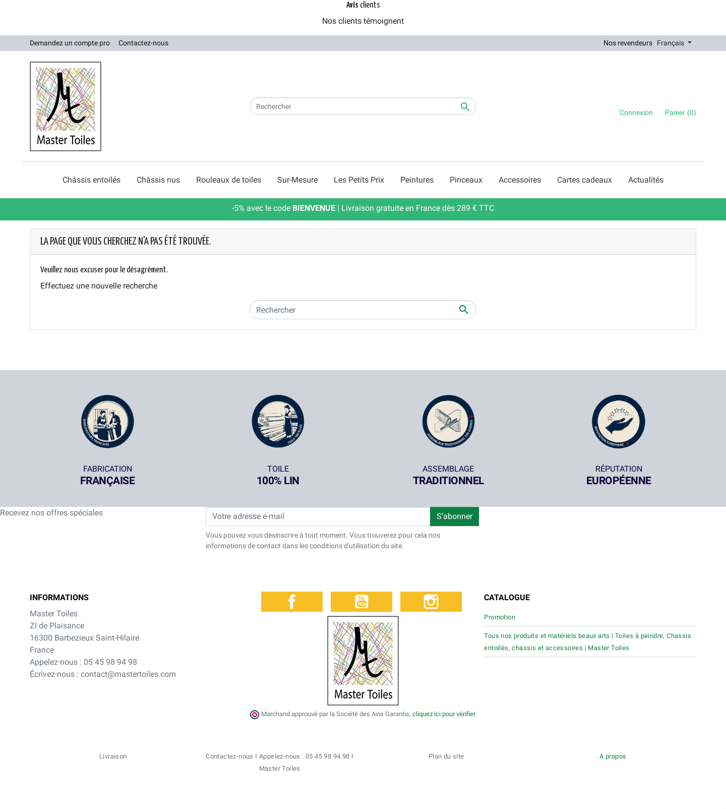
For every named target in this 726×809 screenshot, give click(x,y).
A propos (612, 756)
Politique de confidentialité (445, 796)
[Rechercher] (363, 106)
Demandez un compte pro (70, 43)
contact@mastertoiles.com (128, 674)
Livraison (113, 756)
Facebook (292, 602)
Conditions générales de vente (360, 796)
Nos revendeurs (627, 43)
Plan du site (446, 756)
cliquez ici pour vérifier (443, 714)
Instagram (431, 602)
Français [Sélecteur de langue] (671, 43)
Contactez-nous (143, 43)
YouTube (361, 602)
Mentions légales (512, 796)
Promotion (499, 617)
